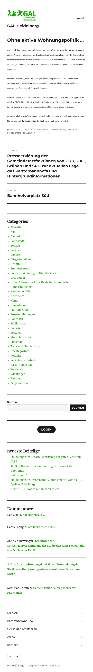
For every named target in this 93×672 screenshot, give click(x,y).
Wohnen (30, 132)
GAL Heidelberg (23, 26)
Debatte (15, 264)
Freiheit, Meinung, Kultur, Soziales (33, 273)
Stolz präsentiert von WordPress (43, 665)
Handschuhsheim (21, 286)
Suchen (12, 402)
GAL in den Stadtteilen (22, 628)
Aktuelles (16, 227)
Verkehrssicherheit (22, 360)
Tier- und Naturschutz (25, 346)
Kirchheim (17, 296)
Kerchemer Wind (21, 291)
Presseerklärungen (22, 314)
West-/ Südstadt (21, 364)
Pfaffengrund (19, 309)
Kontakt (12, 644)
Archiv (11, 636)
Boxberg (15, 254)
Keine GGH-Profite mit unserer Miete (34, 489)
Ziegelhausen (19, 383)
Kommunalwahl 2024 (21, 620)
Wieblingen (17, 374)
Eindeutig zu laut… (32, 514)
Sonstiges (16, 328)
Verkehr (15, 355)
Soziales (15, 332)
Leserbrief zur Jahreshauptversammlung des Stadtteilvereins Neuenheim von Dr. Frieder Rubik (45, 545)
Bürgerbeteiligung (22, 259)
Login (46, 429)
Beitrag (15, 245)
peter (10, 129)
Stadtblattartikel (16, 132)
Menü (80, 18)
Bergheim (16, 250)
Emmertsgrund (20, 268)
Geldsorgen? (18, 475)
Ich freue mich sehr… (42, 527)
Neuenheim (18, 305)
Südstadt (16, 341)
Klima (14, 300)
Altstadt (15, 236)
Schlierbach (18, 323)
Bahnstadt (17, 241)
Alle (12, 231)
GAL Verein (17, 277)
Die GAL (12, 612)
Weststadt (17, 369)
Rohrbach (16, 319)
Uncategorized (19, 351)
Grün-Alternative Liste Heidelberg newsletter (54, 129)
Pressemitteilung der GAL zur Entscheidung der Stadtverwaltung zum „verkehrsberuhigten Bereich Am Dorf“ (44, 569)
